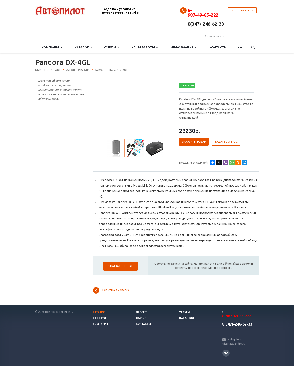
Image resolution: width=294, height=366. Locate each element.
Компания (52, 47)
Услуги (111, 47)
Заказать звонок (242, 10)
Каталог (83, 47)
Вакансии (186, 318)
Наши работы (144, 47)
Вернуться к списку (111, 290)
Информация (183, 47)
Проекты (142, 312)
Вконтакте (226, 353)
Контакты (218, 47)
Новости (99, 318)
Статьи (141, 318)
